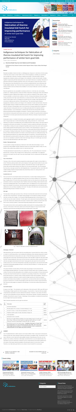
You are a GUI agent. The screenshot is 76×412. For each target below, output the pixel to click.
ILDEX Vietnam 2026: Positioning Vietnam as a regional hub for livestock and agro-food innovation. (47, 375)
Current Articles (7, 49)
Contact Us (64, 15)
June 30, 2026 (42, 375)
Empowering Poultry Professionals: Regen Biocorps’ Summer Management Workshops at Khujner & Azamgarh (66, 387)
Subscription (44, 15)
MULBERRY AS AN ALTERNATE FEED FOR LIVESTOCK (37, 352)
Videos (59, 15)
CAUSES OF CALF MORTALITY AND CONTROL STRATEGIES (12, 352)
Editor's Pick (60, 35)
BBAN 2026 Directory (60, 1)
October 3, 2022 (6, 60)
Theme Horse (24, 409)
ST (47, 1)
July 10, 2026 (60, 27)
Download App (52, 1)
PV (45, 1)
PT (40, 1)
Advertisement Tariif (26, 15)
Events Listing (6, 358)
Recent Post (56, 20)
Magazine (36, 15)
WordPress (39, 409)
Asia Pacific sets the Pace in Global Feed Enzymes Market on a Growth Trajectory (65, 38)
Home (4, 15)
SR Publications (13, 60)
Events (59, 22)
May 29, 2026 (60, 375)
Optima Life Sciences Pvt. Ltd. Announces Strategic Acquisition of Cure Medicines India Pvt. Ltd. (65, 44)
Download (52, 15)
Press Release (61, 41)
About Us (9, 15)
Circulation (16, 15)
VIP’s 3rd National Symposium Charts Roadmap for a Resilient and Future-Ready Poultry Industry (65, 32)
